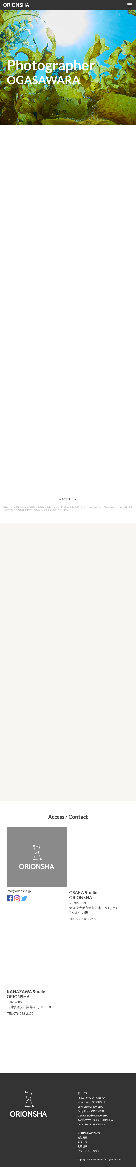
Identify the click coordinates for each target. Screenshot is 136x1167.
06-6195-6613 (86, 919)
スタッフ (82, 1142)
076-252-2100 (23, 1013)
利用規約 (82, 1146)
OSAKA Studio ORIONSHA (93, 1115)
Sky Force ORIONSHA (90, 1106)
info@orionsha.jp (19, 891)
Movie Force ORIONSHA (91, 1102)
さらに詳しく (68, 499)
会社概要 (82, 1137)
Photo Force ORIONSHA (91, 1097)
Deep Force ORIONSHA (91, 1111)
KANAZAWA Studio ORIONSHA (95, 1120)
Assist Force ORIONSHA (91, 1124)
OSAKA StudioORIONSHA (83, 895)
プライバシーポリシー (90, 1150)
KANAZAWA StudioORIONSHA (26, 994)
